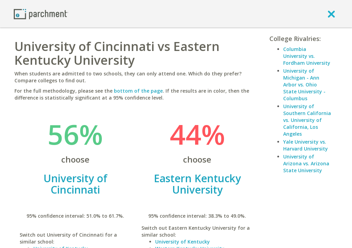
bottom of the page (138, 90)
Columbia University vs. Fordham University (306, 56)
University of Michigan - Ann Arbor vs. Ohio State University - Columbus (304, 85)
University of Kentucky (182, 241)
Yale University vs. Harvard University (305, 145)
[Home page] (41, 13)
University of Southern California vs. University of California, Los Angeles (307, 120)
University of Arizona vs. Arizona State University (306, 163)
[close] (331, 14)
